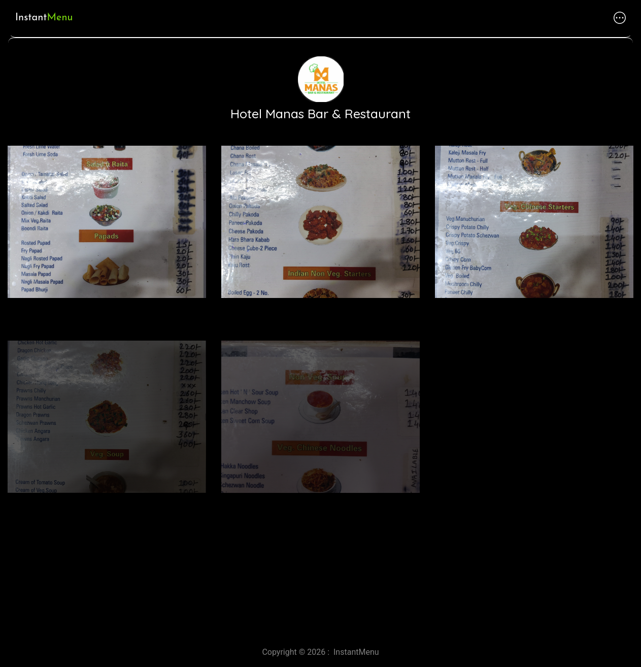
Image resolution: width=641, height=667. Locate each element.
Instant (44, 18)
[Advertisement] (304, 550)
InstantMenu (356, 652)
